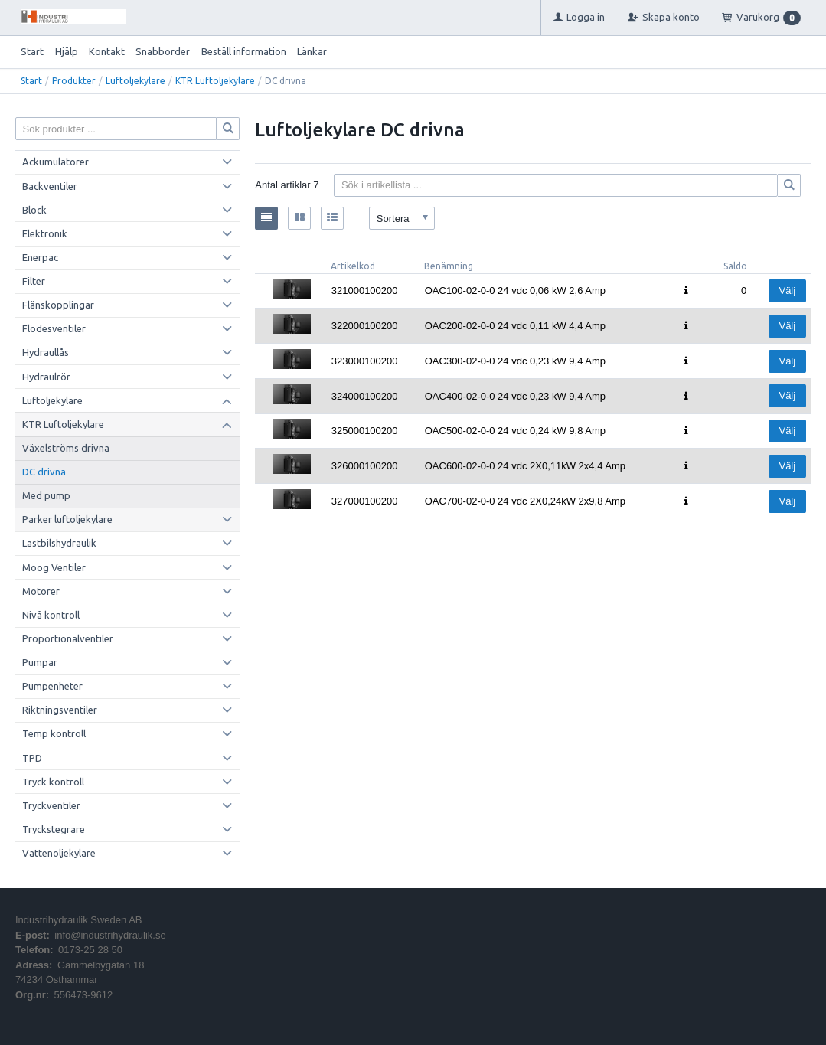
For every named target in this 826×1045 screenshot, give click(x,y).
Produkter (74, 81)
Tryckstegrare (53, 829)
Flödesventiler (54, 328)
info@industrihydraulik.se (109, 935)
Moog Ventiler (54, 567)
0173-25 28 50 (90, 949)
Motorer (41, 591)
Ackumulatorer (55, 161)
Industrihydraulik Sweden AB (78, 920)
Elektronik (44, 233)
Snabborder (162, 51)
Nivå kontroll (51, 614)
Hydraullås (45, 352)
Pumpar (39, 662)
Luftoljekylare (135, 81)
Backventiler (49, 186)
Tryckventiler (51, 805)
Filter (33, 281)
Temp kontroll (54, 733)
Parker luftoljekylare (67, 519)
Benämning (448, 266)
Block (34, 209)
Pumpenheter (52, 686)
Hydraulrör (46, 376)
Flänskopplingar (58, 304)
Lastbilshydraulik (59, 542)
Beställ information (243, 51)
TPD (32, 758)
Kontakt (107, 51)
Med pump (46, 495)
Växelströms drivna (65, 447)
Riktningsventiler (59, 709)
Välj (787, 290)
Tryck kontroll (53, 781)
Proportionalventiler (67, 638)
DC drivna (44, 471)
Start (32, 51)
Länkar (312, 51)
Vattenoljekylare (59, 852)
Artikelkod (353, 266)
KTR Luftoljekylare (215, 81)
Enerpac (40, 257)
